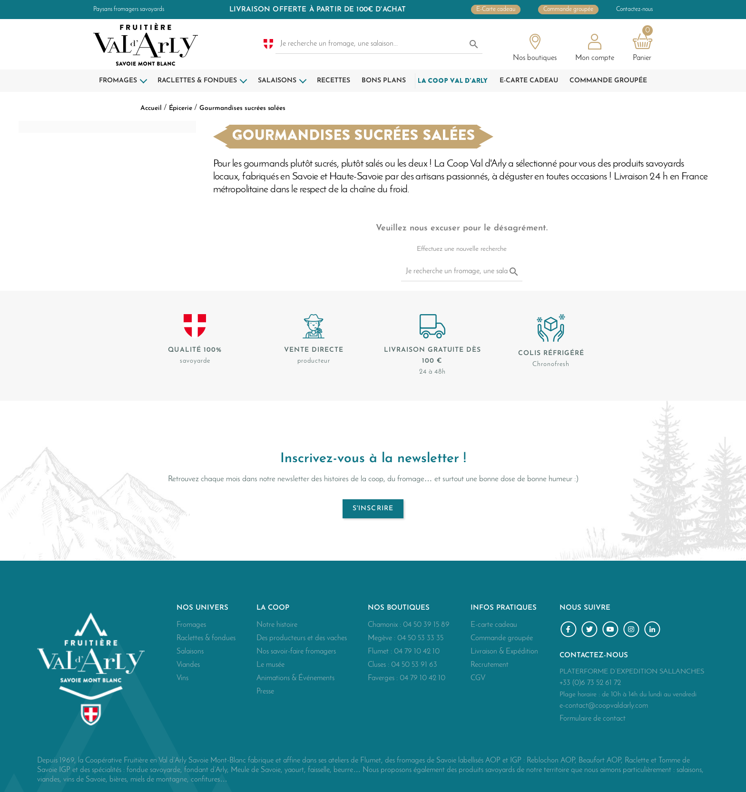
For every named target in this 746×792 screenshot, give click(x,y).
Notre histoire (276, 625)
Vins (182, 678)
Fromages (191, 625)
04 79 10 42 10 (417, 651)
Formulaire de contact (593, 719)
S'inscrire (373, 508)
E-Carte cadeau (495, 9)
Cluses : (379, 665)
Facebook (569, 630)
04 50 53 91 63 (414, 665)
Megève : (382, 638)
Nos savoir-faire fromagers (296, 651)
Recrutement (490, 665)
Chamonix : (385, 625)
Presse (265, 691)
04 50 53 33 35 (420, 638)
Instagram (632, 630)
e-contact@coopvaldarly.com (604, 706)
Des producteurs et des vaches (301, 638)
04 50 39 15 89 (426, 625)
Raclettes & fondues (206, 638)
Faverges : (384, 678)
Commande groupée (568, 9)
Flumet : (381, 651)
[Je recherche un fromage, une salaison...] (378, 44)
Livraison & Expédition (504, 651)
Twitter (590, 630)
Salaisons (190, 651)
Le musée (270, 665)
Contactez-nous (634, 9)
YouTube (611, 630)
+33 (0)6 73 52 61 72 (590, 683)
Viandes (188, 665)
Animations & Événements (295, 678)
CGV (478, 678)
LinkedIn (653, 630)
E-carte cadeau (494, 625)
